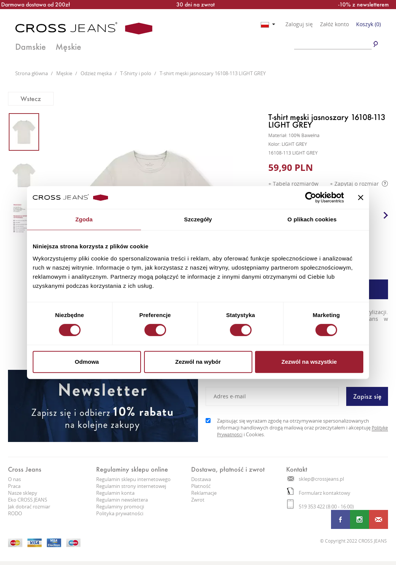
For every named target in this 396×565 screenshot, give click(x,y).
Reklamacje (204, 492)
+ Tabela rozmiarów (293, 183)
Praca (14, 486)
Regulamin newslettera (122, 499)
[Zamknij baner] (360, 197)
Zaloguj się (299, 24)
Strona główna (32, 73)
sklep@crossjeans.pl (315, 478)
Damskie (30, 47)
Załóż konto (334, 24)
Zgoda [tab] (84, 219)
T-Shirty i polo (136, 73)
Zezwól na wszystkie (309, 361)
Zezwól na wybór (198, 361)
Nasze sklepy (22, 492)
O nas (14, 479)
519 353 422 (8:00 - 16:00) (320, 506)
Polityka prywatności (119, 513)
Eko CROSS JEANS (27, 499)
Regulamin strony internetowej (131, 486)
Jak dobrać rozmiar (29, 506)
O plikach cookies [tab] (311, 219)
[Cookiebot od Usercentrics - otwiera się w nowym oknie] (310, 197)
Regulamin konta (115, 492)
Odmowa (87, 361)
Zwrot (197, 499)
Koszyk (368, 24)
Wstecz (31, 99)
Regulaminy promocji (120, 506)
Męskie (68, 47)
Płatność (201, 486)
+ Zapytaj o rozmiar (359, 183)
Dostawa (201, 479)
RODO (15, 513)
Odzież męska (97, 73)
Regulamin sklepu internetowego (133, 479)
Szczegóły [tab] (198, 219)
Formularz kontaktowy (318, 492)
